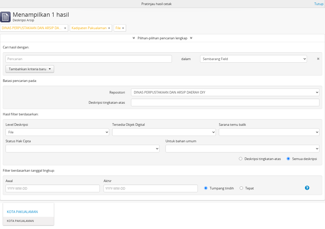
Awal (9, 181)
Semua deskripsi (302, 158)
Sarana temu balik (232, 124)
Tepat (247, 188)
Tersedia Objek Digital (128, 124)
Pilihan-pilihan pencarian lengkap (162, 38)
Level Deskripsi (17, 124)
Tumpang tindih (219, 188)
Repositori (117, 92)
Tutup (318, 4)
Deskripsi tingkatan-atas (107, 102)
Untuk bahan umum (181, 141)
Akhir (107, 181)
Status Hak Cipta (18, 141)
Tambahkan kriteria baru (30, 69)
